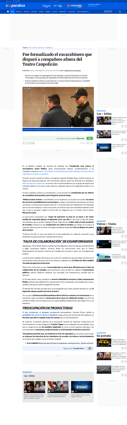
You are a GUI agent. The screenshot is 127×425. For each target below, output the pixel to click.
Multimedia (62, 11)
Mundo (41, 11)
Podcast (54, 11)
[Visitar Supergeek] (110, 13)
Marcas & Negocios (83, 11)
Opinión (48, 11)
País (12, 11)
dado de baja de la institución (33, 183)
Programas (71, 11)
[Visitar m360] (108, 13)
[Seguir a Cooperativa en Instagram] (19, 1)
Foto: (25, 88)
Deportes (26, 11)
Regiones (34, 11)
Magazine (19, 11)
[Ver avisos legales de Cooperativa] (105, 13)
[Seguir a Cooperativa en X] (16, 1)
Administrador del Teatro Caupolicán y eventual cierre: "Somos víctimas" (66, 343)
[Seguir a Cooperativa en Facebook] (14, 1)
